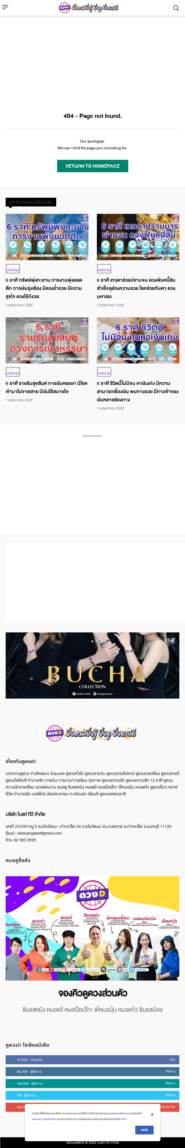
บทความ (12, 270)
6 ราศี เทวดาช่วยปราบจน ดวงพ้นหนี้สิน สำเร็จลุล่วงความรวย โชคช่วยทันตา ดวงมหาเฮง (136, 288)
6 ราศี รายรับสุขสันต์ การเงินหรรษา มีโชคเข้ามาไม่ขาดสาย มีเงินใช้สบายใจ (47, 387)
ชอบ (172, 1059)
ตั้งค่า (124, 1119)
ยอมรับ (144, 1130)
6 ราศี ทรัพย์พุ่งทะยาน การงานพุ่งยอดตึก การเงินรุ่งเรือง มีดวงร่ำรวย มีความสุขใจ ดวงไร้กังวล (44, 288)
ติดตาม (170, 1071)
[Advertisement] (92, 58)
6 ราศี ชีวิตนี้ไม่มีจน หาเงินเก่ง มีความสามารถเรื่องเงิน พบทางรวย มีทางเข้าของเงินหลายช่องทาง (138, 391)
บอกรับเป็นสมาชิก (163, 1107)
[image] (92, 928)
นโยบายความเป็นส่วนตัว (44, 1119)
